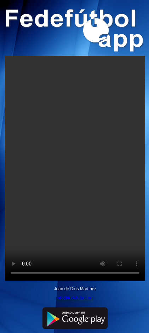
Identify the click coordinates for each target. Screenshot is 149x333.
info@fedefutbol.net (75, 298)
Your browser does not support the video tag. (75, 168)
